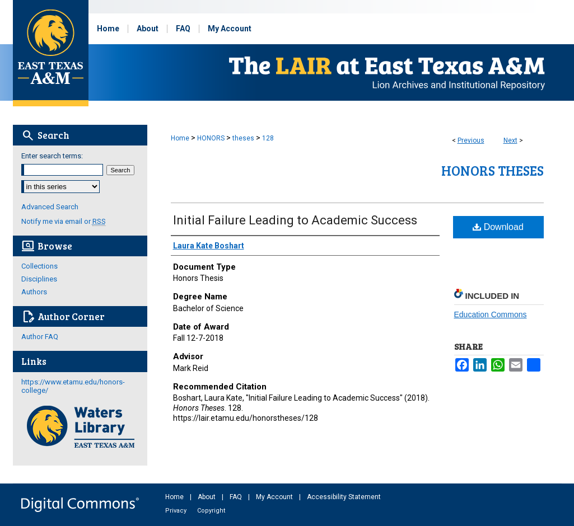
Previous (471, 140)
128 (268, 138)
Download (498, 227)
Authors (34, 292)
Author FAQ (39, 336)
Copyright (211, 510)
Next (510, 140)
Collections (39, 266)
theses (243, 138)
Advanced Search (49, 207)
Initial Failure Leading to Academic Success (295, 220)
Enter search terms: (52, 156)
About (207, 497)
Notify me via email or (63, 221)
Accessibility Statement (344, 497)
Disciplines (39, 279)
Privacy (176, 510)
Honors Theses (492, 170)
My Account (275, 497)
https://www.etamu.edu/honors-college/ (73, 386)
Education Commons (490, 314)
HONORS (211, 138)
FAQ (237, 497)
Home (180, 138)
